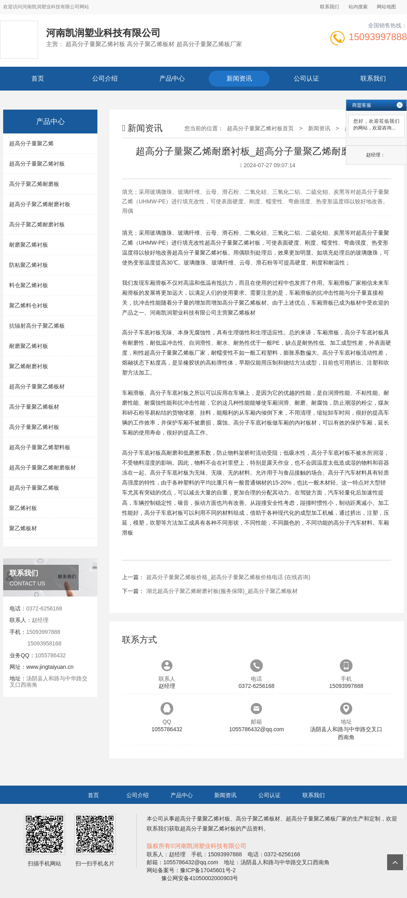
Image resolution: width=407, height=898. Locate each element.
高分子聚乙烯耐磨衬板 (37, 224)
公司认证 (306, 78)
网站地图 (386, 7)
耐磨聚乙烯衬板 (28, 244)
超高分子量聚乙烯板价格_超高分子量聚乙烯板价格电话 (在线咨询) (228, 577)
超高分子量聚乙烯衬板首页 (260, 128)
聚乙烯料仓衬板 (28, 305)
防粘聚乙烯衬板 (28, 265)
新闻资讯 (239, 78)
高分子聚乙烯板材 (244, 302)
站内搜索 (358, 7)
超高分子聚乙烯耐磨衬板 (39, 204)
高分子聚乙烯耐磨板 (34, 184)
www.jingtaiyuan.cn (50, 667)
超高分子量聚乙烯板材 (37, 386)
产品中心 (172, 78)
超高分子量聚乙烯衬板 (37, 163)
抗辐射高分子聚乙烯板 (37, 326)
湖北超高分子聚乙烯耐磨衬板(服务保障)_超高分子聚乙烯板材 (222, 591)
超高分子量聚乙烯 (31, 143)
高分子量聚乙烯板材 (34, 407)
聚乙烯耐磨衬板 (28, 366)
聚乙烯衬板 (23, 508)
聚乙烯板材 (23, 528)
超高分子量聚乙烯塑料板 (39, 447)
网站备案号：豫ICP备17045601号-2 (191, 870)
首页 (37, 78)
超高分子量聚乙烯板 (34, 488)
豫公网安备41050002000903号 (199, 878)
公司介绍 (105, 78)
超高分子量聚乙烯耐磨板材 (42, 467)
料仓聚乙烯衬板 (28, 285)
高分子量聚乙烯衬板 (34, 427)
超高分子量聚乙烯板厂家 (174, 353)
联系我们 (329, 7)
